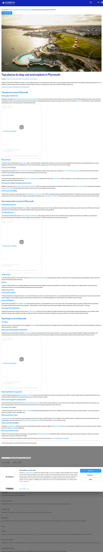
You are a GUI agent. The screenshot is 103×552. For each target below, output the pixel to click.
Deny (90, 539)
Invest (22, 457)
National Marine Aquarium (26, 395)
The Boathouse (34, 216)
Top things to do (25, 87)
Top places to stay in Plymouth (14, 92)
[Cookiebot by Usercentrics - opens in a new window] (9, 549)
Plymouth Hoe (20, 171)
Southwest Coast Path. (7, 188)
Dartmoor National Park (20, 99)
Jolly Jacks (43, 278)
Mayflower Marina (34, 278)
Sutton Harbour (32, 311)
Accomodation (33, 79)
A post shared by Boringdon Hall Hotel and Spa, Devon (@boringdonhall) (21, 155)
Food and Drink (25, 79)
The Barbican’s (11, 426)
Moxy (25, 163)
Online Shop (27, 457)
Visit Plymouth (4, 457)
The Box (33, 325)
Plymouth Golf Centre (43, 434)
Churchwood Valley (40, 194)
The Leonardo (57, 178)
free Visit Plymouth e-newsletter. (60, 438)
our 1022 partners (29, 532)
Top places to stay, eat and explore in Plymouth (30, 74)
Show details (22, 549)
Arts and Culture (17, 79)
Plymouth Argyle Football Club (31, 403)
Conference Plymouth (14, 457)
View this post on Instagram (10, 131)
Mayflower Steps (24, 216)
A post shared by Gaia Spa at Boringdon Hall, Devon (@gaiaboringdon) (21, 387)
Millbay (21, 163)
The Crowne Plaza (29, 171)
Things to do (10, 79)
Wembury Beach (29, 194)
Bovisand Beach (79, 186)
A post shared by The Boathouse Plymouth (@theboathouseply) (21, 270)
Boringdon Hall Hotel (32, 99)
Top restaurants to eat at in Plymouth (17, 201)
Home (10, 9)
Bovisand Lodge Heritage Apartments (26, 186)
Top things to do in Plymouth (13, 318)
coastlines (54, 420)
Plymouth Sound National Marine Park (33, 420)
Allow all (90, 531)
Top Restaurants (16, 87)
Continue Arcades (27, 410)
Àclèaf (24, 208)
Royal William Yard (21, 303)
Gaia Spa (78, 101)
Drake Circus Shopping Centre (31, 178)
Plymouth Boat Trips (6, 418)
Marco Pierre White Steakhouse (71, 171)
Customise (90, 535)
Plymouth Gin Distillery (59, 426)
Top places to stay (6, 87)
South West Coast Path (51, 196)
